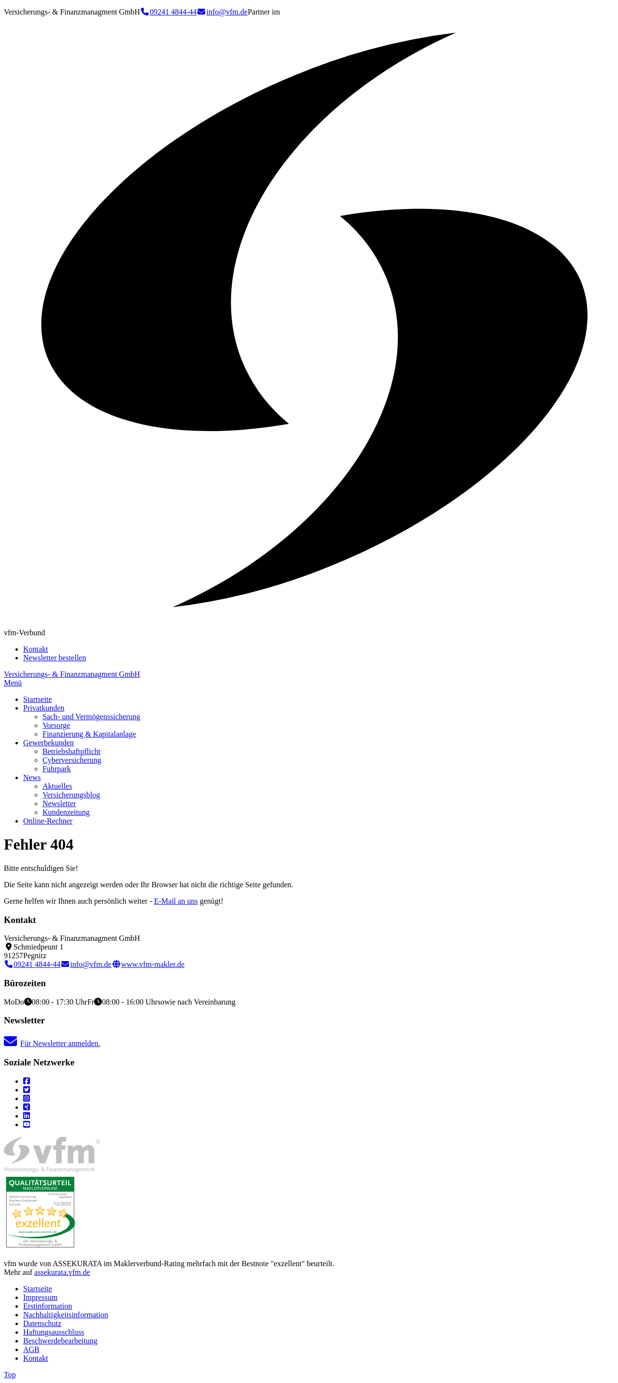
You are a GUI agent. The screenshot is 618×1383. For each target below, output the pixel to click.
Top (10, 1374)
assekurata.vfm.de (62, 1272)
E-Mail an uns (176, 901)
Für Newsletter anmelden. (52, 1043)
